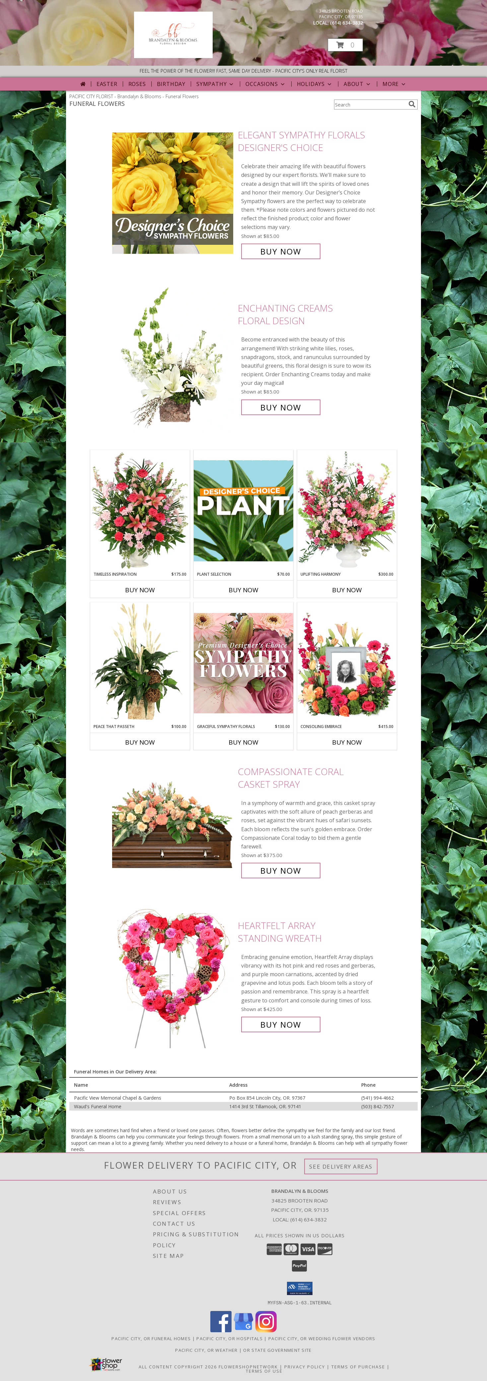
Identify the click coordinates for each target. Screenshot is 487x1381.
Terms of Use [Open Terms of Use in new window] (264, 1371)
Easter (107, 84)
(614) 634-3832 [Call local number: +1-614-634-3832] (346, 23)
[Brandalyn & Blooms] (173, 56)
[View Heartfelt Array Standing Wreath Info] (173, 975)
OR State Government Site (277, 1350)
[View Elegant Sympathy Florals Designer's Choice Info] (173, 193)
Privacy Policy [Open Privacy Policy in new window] (304, 1366)
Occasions (265, 84)
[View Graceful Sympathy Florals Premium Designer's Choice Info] (243, 663)
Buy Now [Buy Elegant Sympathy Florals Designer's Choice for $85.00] (280, 251)
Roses (137, 84)
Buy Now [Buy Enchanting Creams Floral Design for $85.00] (280, 407)
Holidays (315, 84)
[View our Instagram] (266, 1330)
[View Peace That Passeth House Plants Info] (140, 663)
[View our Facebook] (221, 1330)
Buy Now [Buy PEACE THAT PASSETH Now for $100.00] (140, 742)
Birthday (171, 84)
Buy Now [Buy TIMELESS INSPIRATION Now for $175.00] (140, 590)
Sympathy (215, 84)
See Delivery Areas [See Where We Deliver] (341, 1166)
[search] (412, 104)
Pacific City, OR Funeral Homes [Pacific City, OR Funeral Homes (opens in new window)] (151, 1338)
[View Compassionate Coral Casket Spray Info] (173, 821)
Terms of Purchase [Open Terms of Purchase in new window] (358, 1366)
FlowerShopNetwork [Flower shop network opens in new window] (248, 1366)
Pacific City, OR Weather (206, 1350)
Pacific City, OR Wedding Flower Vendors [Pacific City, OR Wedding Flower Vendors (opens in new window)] (322, 1338)
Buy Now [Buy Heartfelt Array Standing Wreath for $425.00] (280, 1024)
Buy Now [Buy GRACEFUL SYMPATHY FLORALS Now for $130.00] (243, 742)
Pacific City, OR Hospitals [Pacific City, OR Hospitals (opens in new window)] (229, 1338)
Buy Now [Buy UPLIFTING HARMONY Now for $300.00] (347, 590)
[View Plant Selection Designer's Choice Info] (243, 510)
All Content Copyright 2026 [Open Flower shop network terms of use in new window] (178, 1366)
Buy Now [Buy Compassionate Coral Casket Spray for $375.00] (280, 870)
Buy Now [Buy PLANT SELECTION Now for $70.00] (243, 590)
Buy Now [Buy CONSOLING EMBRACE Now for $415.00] (347, 742)
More (395, 84)
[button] (345, 44)
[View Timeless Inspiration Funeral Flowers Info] (140, 510)
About (358, 84)
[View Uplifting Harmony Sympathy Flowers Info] (347, 510)
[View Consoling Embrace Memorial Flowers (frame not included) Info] (347, 663)
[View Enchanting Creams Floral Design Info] (173, 358)
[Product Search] (369, 104)
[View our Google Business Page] (243, 1330)
